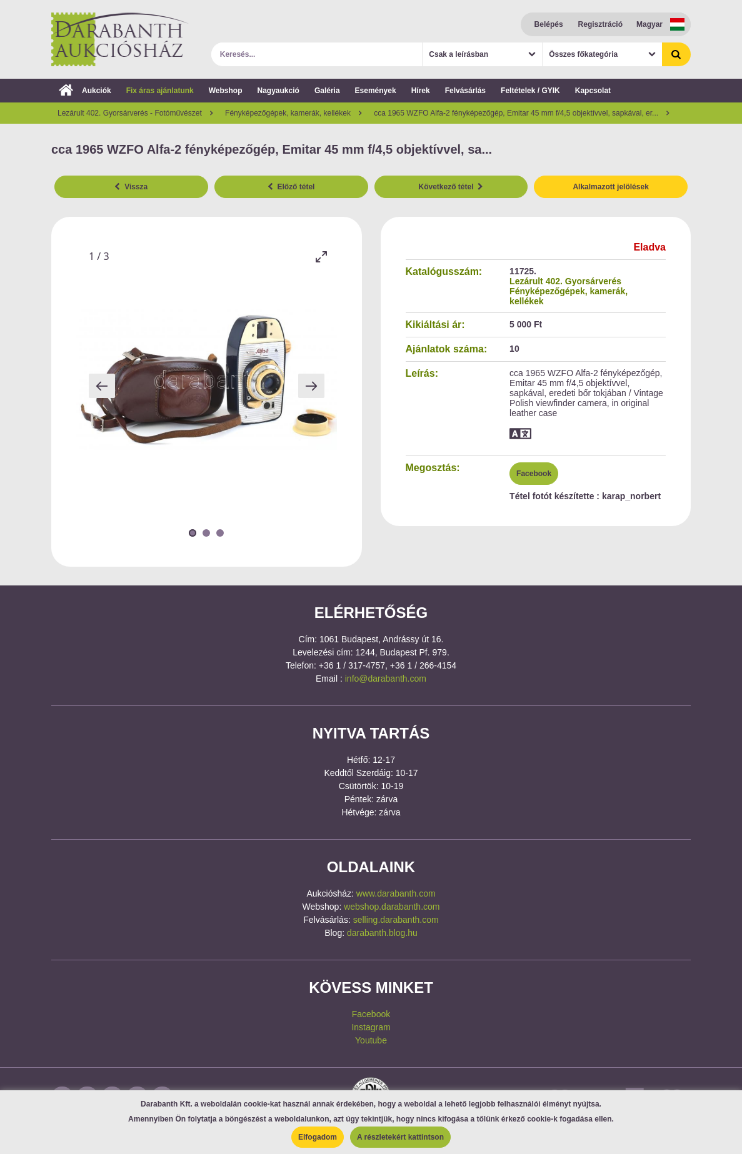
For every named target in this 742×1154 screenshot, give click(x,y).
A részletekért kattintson (400, 1137)
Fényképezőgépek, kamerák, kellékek (568, 296)
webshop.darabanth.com (391, 907)
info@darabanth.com (385, 679)
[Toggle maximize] (321, 256)
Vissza (131, 186)
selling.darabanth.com (396, 920)
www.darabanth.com (396, 893)
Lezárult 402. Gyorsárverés (565, 281)
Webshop (226, 90)
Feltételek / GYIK (530, 90)
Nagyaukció (278, 90)
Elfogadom (317, 1137)
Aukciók (85, 90)
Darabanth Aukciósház (120, 39)
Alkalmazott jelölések (610, 186)
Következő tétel (451, 186)
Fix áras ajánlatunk (160, 90)
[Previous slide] (102, 386)
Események (375, 90)
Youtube (371, 1040)
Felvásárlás (465, 90)
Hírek (420, 90)
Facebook (533, 473)
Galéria (327, 90)
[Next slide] (311, 386)
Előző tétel (291, 186)
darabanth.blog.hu (382, 933)
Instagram (370, 1027)
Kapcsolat (593, 90)
